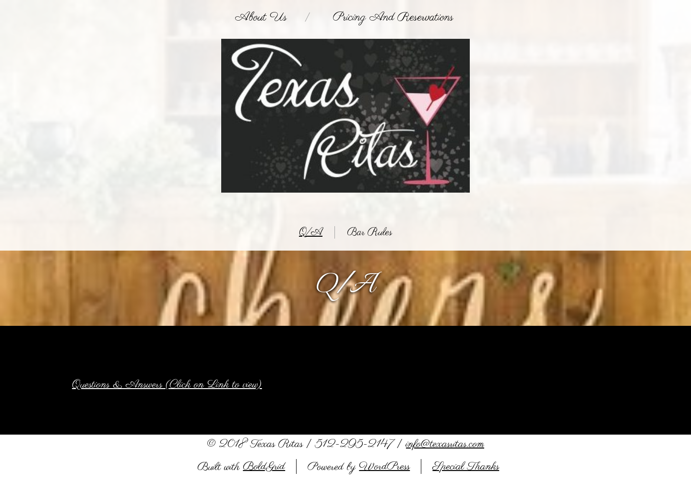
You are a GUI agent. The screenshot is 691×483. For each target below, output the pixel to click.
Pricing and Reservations (393, 17)
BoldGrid (264, 466)
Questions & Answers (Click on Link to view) (167, 384)
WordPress (384, 466)
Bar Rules (369, 232)
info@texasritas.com (445, 444)
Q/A (310, 232)
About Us (261, 17)
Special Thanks (465, 466)
